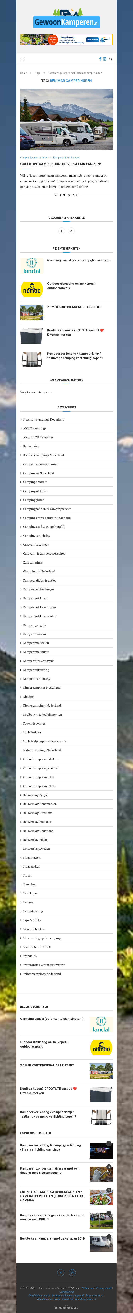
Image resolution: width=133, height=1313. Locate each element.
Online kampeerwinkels (39, 786)
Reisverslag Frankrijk (37, 822)
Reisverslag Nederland (38, 831)
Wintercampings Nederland (42, 974)
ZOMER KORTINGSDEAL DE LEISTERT (74, 307)
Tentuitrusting (33, 911)
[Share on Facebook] (60, 195)
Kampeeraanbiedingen (38, 589)
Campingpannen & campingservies (47, 509)
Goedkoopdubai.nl (85, 1299)
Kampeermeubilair (36, 652)
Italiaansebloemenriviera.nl (68, 1295)
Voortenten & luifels (37, 947)
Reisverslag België (35, 795)
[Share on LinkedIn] (73, 195)
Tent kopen (31, 893)
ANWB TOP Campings (38, 437)
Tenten (28, 902)
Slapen (27, 875)
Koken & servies (34, 723)
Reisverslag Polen (35, 839)
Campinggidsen (34, 500)
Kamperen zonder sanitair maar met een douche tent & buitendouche (49, 1171)
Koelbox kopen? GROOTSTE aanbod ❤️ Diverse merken (75, 332)
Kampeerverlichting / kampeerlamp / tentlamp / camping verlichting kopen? (75, 356)
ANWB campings (34, 428)
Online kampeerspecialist (40, 768)
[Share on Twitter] (64, 195)
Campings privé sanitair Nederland (47, 518)
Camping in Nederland (38, 473)
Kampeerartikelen (35, 598)
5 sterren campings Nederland (43, 419)
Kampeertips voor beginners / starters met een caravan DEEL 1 (52, 1217)
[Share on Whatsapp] (77, 195)
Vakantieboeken (34, 929)
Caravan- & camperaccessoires (44, 553)
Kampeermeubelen (36, 643)
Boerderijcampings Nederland (43, 455)
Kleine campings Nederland (42, 705)
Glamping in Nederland (39, 571)
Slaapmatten (31, 857)
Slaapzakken (31, 866)
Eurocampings (33, 562)
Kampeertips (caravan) (38, 661)
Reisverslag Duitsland (38, 813)
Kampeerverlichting (36, 679)
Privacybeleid (103, 1288)
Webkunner (87, 1288)
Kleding (28, 696)
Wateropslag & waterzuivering (44, 965)
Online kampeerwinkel (38, 777)
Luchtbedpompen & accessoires (45, 741)
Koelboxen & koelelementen (42, 714)
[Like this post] (56, 195)
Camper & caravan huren (34, 157)
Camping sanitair (35, 482)
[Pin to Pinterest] (69, 195)
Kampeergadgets (34, 625)
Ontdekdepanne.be (39, 1295)
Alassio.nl (67, 1299)
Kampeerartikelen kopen (40, 607)
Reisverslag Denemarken (40, 804)
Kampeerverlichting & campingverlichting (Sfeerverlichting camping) (50, 1147)
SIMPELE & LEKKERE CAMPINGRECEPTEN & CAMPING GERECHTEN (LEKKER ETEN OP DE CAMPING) (52, 1196)
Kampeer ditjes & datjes (66, 157)
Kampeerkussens (34, 634)
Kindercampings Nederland (42, 687)
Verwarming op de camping (42, 938)
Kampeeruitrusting (36, 670)
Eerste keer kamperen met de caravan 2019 (52, 1238)
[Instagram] (104, 59)
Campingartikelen (35, 491)
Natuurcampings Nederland (42, 750)
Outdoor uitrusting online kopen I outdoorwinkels (71, 286)
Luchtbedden (32, 732)
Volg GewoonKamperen (36, 392)
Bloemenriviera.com (48, 1299)
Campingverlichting (36, 536)
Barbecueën (31, 446)
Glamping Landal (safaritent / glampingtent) (79, 260)
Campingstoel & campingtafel (43, 526)
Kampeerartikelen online (40, 616)
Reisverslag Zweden (36, 848)
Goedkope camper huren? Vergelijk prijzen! (60, 164)
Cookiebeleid (66, 1291)
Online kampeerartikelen (40, 759)
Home (23, 73)
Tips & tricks (32, 920)
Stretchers (30, 884)
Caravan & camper (36, 544)
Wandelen (30, 956)
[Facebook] (100, 59)
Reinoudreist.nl (94, 1295)
